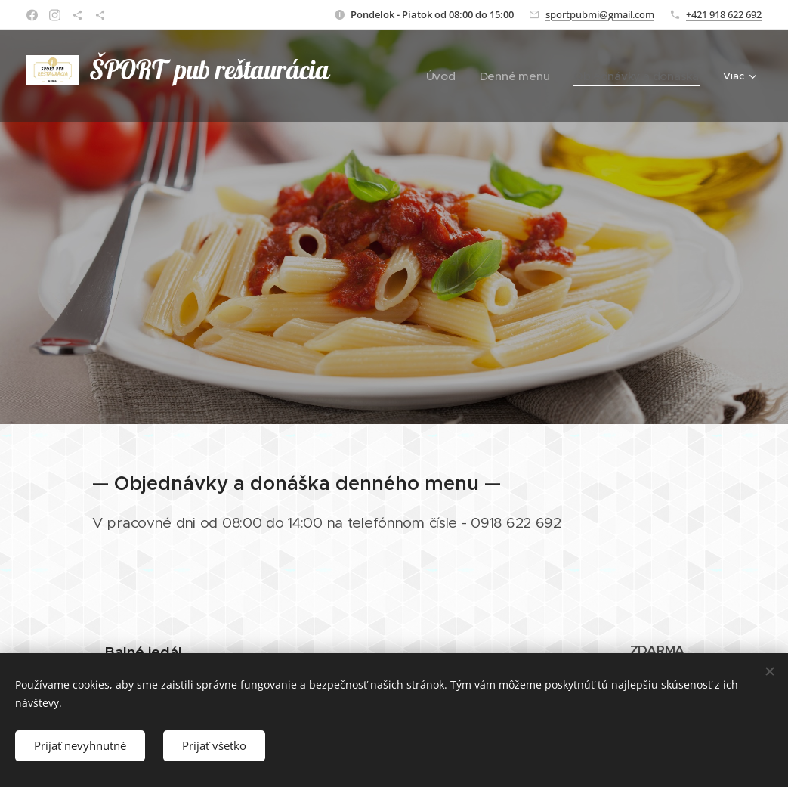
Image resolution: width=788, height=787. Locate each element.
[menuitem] (412, 76)
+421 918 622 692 (724, 14)
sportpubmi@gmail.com (599, 14)
